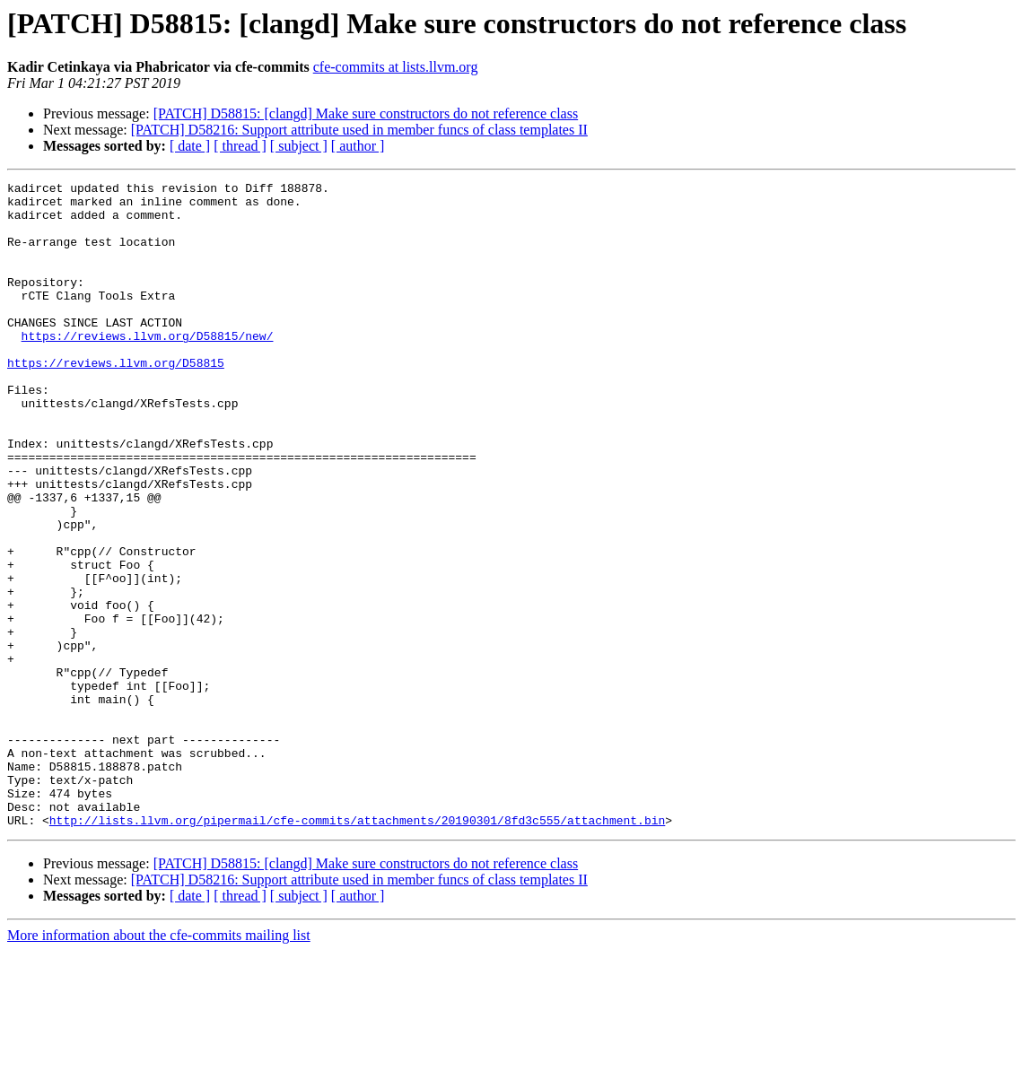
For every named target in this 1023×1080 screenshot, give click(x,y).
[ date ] (190, 145)
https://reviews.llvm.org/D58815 (115, 400)
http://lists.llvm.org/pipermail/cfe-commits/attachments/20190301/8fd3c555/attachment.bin (357, 949)
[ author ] (358, 145)
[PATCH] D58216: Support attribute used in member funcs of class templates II (359, 129)
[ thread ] (240, 145)
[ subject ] (299, 145)
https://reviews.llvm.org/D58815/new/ (148, 368)
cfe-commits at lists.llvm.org (395, 66)
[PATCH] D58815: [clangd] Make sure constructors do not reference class (366, 113)
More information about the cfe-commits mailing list (158, 1064)
